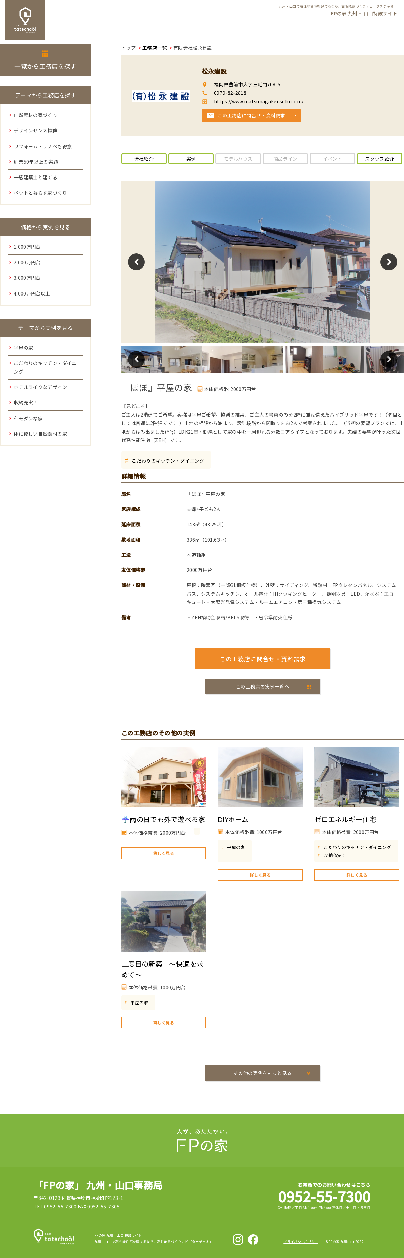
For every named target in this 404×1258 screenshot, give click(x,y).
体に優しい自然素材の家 (40, 433)
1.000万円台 (27, 246)
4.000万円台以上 (32, 293)
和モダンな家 (28, 418)
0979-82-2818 (230, 92)
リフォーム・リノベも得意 (43, 146)
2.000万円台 (27, 262)
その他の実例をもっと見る (263, 1073)
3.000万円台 (27, 277)
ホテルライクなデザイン (40, 387)
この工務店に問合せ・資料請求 (251, 115)
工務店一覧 (154, 47)
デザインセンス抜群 (35, 130)
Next (388, 261)
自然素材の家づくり (35, 115)
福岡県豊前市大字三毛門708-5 (247, 84)
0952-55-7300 (324, 1196)
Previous (136, 261)
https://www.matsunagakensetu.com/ (258, 101)
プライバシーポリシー (300, 1241)
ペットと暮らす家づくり (40, 192)
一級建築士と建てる (35, 177)
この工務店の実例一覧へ (262, 686)
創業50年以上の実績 (36, 161)
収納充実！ (335, 855)
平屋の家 (236, 847)
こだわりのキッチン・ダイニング (168, 460)
